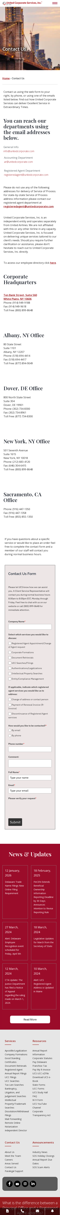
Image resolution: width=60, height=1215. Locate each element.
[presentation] (32, 807)
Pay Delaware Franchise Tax (39, 1063)
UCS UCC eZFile (40, 1073)
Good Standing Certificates (12, 1060)
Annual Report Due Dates (42, 1161)
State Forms (38, 1084)
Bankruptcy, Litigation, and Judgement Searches (15, 1092)
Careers (9, 1159)
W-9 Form (37, 1099)
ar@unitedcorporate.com (18, 162)
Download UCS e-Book (41, 1079)
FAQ (34, 1096)
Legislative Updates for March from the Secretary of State (44, 942)
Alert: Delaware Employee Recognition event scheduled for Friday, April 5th (14, 946)
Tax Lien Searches (14, 1084)
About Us (9, 1152)
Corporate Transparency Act (41, 1113)
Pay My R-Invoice (41, 1069)
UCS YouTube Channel (39, 1105)
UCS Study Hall (40, 1092)
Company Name (16, 621)
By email (16, 730)
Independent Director (16, 1130)
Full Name (14, 772)
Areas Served (11, 1163)
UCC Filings (10, 1077)
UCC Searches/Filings (22, 663)
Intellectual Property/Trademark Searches (15, 1103)
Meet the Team (13, 1155)
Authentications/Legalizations (27, 668)
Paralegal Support (14, 1171)
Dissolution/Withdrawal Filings (16, 1113)
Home (6, 78)
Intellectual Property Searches (27, 673)
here (53, 263)
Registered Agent (14, 1069)
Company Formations (16, 1054)
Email (11, 785)
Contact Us (10, 1167)
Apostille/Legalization (16, 1050)
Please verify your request (22, 798)
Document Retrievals (16, 1065)
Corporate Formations (23, 652)
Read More (30, 1019)
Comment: (13, 756)
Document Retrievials (22, 657)
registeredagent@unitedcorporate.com (26, 175)
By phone (16, 735)
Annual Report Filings (16, 1073)
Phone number (16, 743)
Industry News (39, 1152)
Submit (15, 822)
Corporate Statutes (42, 1058)
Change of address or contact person (30, 699)
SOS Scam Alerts (41, 1167)
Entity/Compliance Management (28, 678)
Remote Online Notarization (12, 1124)
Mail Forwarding (13, 1118)
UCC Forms (38, 1088)
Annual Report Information (39, 1052)
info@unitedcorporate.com (19, 151)
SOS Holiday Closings (43, 1155)
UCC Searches (12, 1080)
